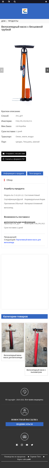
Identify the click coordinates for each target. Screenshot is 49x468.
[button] (47, 70)
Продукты (13, 21)
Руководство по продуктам (14, 456)
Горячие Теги (35, 456)
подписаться (24, 424)
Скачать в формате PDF (15, 159)
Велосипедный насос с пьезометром (36, 371)
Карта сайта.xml (23, 459)
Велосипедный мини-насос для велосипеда (12, 356)
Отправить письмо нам (15, 153)
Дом (3, 21)
